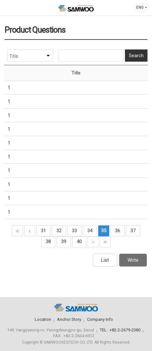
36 (117, 230)
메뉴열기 (9, 7)
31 (43, 230)
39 (63, 241)
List (105, 260)
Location (43, 319)
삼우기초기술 (76, 8)
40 (79, 241)
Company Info (100, 319)
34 (89, 230)
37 (133, 230)
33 (74, 230)
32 (59, 230)
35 (103, 230)
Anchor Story (69, 319)
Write (133, 260)
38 (48, 241)
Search (136, 55)
